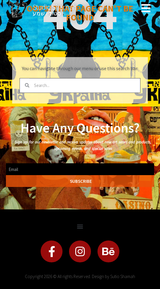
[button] (80, 226)
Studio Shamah (54, 7)
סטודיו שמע (47, 13)
